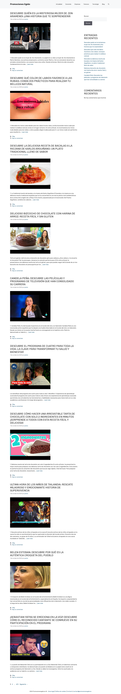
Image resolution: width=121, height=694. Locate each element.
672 (17, 684)
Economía (68, 4)
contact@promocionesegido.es (82, 691)
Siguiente (24, 684)
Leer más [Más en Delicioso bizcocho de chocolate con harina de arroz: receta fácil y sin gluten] (45, 264)
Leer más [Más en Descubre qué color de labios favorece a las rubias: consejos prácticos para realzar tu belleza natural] (25, 132)
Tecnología (95, 4)
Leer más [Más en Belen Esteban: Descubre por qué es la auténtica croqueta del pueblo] (40, 603)
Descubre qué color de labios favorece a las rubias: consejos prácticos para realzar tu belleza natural (41, 81)
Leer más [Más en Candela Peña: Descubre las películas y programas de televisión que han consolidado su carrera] (31, 332)
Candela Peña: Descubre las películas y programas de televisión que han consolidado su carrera (42, 281)
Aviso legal (51, 691)
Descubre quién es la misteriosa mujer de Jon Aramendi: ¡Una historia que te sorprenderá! (41, 15)
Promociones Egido (20, 4)
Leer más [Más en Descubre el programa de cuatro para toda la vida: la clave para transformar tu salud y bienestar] (47, 400)
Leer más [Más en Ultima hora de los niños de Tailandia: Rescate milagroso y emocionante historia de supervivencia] (30, 538)
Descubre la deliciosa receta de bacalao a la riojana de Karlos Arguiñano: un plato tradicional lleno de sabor (41, 148)
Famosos (86, 4)
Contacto (69, 691)
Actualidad (59, 4)
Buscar (86, 16)
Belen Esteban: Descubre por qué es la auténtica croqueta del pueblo (36, 554)
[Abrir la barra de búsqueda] (108, 4)
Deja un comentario (17, 70)
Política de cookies (60, 691)
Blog (103, 4)
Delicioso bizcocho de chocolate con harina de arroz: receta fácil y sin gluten (42, 215)
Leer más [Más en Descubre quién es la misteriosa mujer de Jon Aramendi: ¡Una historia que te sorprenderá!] (30, 64)
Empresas (77, 4)
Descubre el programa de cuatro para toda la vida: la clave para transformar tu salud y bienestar (42, 349)
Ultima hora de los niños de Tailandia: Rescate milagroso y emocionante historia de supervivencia (41, 487)
